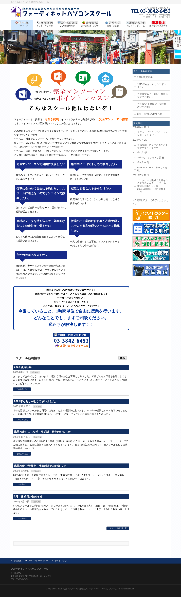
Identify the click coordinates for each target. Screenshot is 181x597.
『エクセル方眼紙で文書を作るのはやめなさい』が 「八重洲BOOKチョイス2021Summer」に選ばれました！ (152, 186)
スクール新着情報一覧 (118, 528)
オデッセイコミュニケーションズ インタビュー (152, 133)
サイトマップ (61, 560)
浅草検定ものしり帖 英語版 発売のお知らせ (42, 431)
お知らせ (35, 372)
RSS (122, 358)
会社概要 (18, 560)
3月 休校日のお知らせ (28, 496)
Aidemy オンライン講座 (150, 157)
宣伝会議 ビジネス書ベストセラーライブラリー (152, 146)
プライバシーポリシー (38, 560)
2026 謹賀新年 (22, 367)
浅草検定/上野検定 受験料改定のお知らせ (40, 465)
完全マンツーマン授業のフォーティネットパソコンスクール (90, 589)
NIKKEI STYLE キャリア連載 (152, 169)
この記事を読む (22, 389)
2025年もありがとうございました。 (36, 401)
